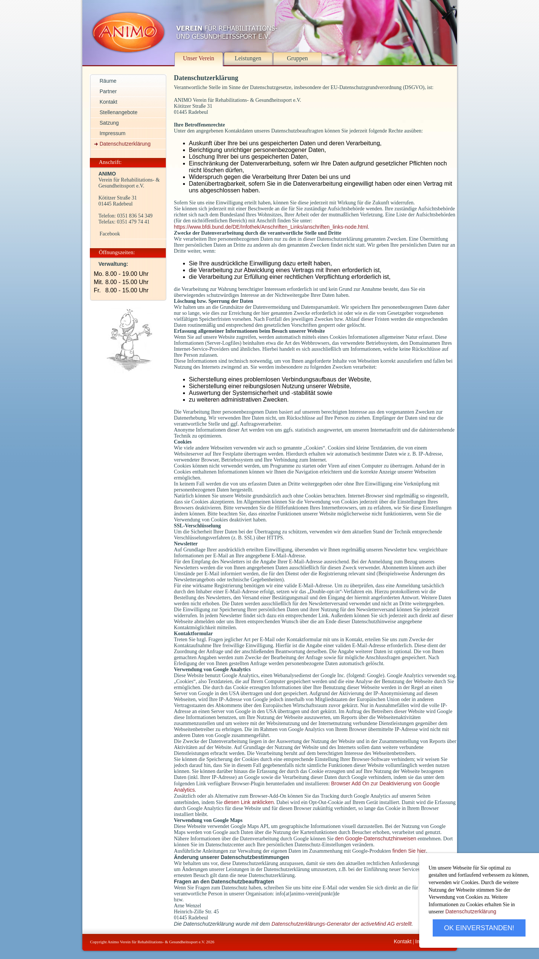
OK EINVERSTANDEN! (479, 928)
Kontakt (402, 941)
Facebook (110, 234)
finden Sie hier (408, 851)
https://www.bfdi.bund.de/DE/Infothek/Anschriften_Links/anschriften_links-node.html (271, 227)
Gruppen (297, 58)
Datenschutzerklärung (470, 911)
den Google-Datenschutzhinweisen (375, 838)
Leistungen (248, 58)
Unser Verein (198, 58)
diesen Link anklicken (249, 802)
